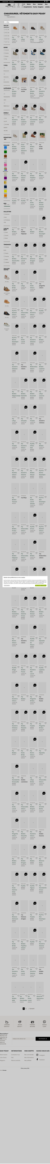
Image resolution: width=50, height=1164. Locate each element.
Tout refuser (6, 585)
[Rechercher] (7, 22)
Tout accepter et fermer (41, 585)
